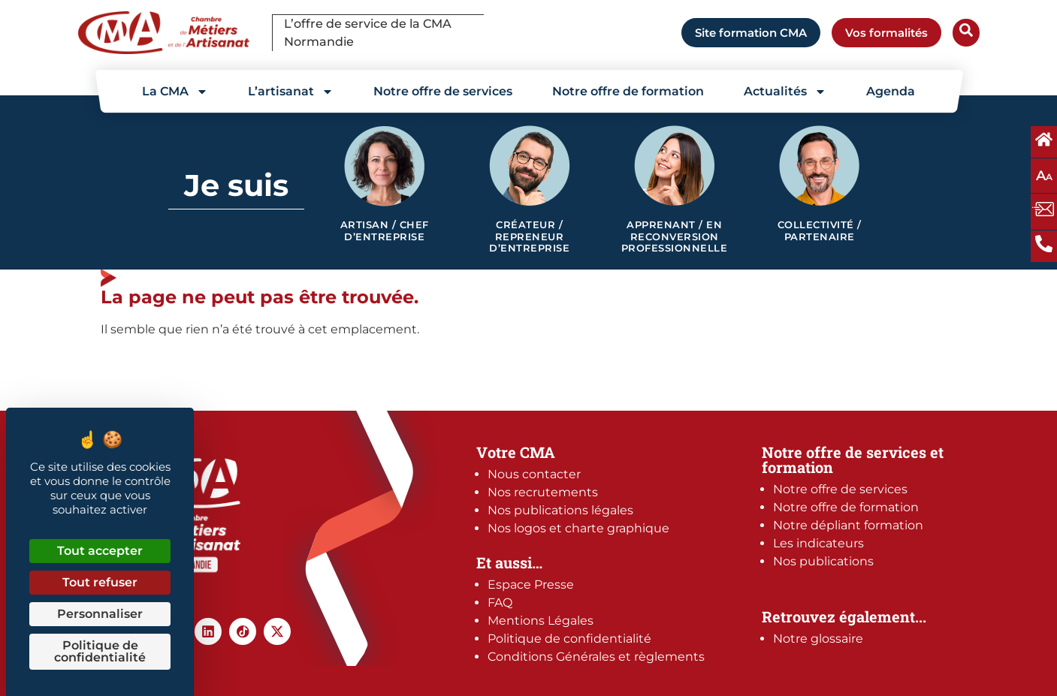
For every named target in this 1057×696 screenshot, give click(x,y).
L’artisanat (291, 91)
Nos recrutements (543, 492)
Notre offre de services (442, 91)
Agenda (890, 91)
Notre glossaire (818, 638)
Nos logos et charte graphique (578, 528)
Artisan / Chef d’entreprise (384, 231)
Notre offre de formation (628, 91)
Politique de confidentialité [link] (100, 651)
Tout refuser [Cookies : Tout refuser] (99, 582)
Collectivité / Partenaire (820, 231)
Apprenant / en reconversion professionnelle (674, 236)
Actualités (785, 91)
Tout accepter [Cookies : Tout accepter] (100, 551)
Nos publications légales (560, 510)
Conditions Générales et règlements (596, 656)
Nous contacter (534, 474)
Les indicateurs (818, 543)
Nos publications (823, 561)
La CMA (175, 91)
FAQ (500, 602)
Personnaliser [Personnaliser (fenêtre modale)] (100, 614)
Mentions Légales (540, 620)
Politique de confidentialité (569, 638)
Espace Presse (531, 584)
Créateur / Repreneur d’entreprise (529, 236)
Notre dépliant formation (848, 525)
